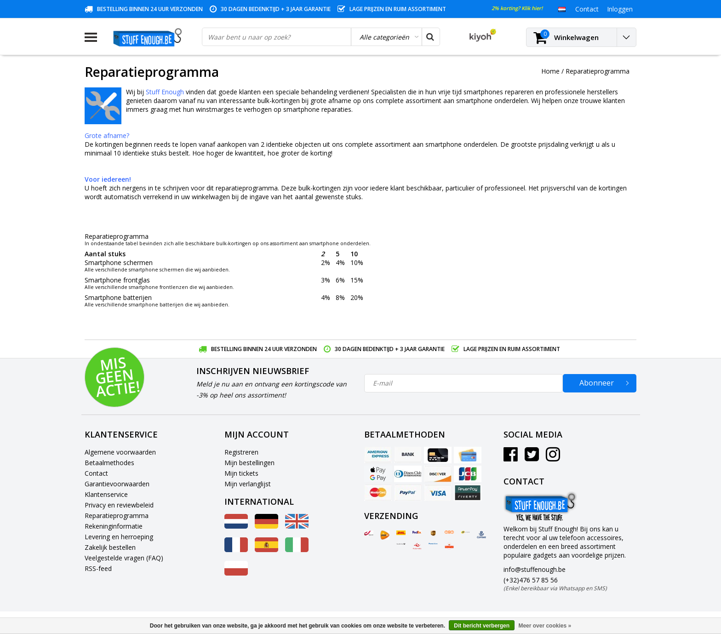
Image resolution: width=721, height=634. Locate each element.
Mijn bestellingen (249, 462)
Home (550, 71)
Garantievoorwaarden (117, 483)
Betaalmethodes (109, 462)
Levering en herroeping (119, 536)
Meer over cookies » (544, 625)
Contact (96, 473)
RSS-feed (98, 568)
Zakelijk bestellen (110, 547)
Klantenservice (106, 494)
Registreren (241, 452)
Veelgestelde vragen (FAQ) (124, 557)
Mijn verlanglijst (247, 483)
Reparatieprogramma (597, 71)
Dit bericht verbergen (481, 625)
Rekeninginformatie (114, 526)
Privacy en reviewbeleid (119, 505)
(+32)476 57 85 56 (555, 584)
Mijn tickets (241, 473)
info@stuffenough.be (535, 569)
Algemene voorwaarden (120, 452)
